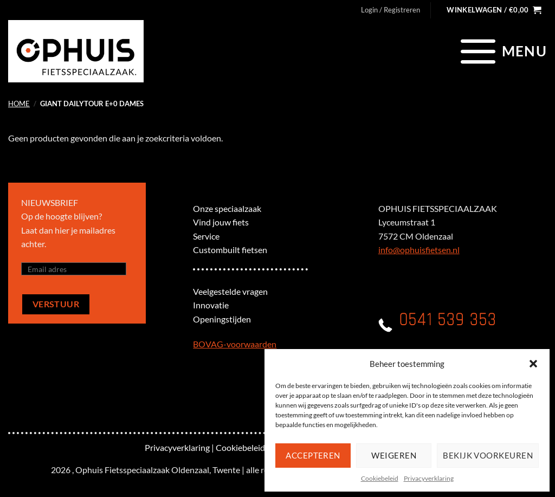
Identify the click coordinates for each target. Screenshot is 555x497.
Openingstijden (222, 319)
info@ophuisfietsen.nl (419, 249)
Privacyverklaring (429, 478)
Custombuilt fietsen (230, 249)
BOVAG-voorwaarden (234, 344)
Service (206, 236)
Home (19, 103)
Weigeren (393, 455)
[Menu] (502, 51)
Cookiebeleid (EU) (249, 447)
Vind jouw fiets (221, 222)
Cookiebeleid (379, 478)
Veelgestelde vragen (230, 291)
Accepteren (313, 455)
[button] (533, 363)
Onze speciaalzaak (227, 208)
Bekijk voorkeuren (488, 455)
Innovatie (211, 305)
